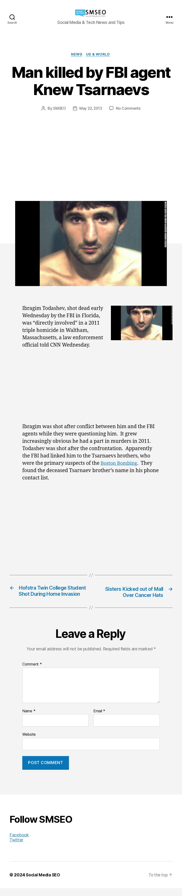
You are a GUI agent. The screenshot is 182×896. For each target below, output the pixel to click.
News (76, 55)
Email (99, 719)
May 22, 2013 (91, 109)
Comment (32, 672)
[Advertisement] (91, 147)
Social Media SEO (44, 882)
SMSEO (58, 109)
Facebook (19, 842)
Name (28, 719)
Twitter (16, 847)
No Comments (129, 109)
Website (29, 742)
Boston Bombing (120, 464)
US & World (99, 55)
